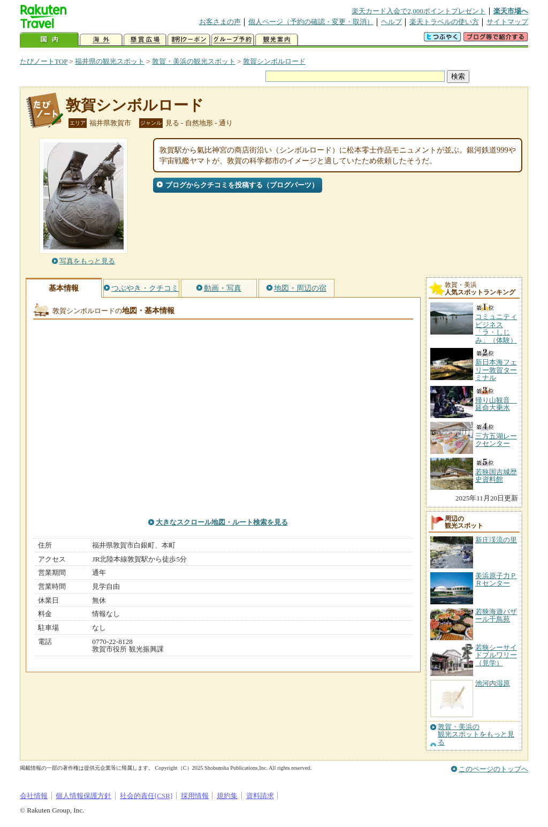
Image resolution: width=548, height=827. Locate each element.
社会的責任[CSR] (146, 796)
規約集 (227, 796)
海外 (101, 40)
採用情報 (195, 796)
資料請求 (260, 796)
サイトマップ (507, 22)
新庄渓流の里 (496, 540)
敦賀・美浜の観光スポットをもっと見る (476, 734)
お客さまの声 (220, 22)
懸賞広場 (145, 40)
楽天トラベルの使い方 (444, 22)
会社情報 (34, 796)
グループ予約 (232, 40)
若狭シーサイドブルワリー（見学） (496, 655)
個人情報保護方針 (83, 796)
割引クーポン (189, 40)
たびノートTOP (43, 61)
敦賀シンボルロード (274, 61)
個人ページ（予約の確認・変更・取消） (311, 22)
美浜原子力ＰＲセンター (496, 579)
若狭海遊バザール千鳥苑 (496, 615)
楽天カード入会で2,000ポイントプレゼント (419, 11)
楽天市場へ (510, 11)
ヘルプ (391, 22)
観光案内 (276, 40)
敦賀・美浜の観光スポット (193, 61)
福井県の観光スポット (109, 61)
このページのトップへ (493, 769)
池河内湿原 (492, 683)
